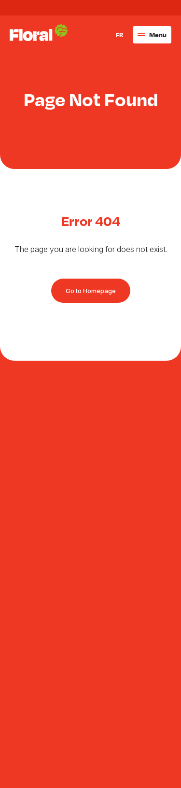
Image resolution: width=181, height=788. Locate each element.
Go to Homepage (91, 291)
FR (119, 84)
